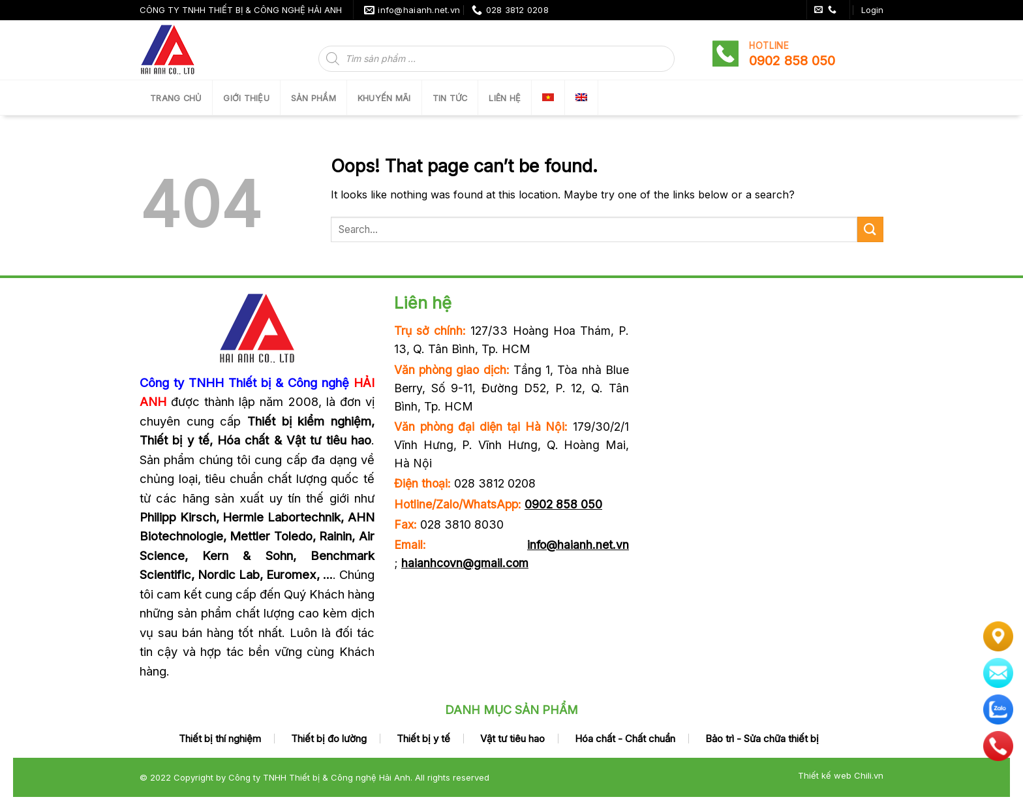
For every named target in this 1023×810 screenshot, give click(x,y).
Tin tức (450, 98)
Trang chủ (176, 98)
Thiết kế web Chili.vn (840, 775)
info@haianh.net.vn (578, 545)
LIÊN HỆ (505, 98)
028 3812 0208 (495, 483)
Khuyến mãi (384, 98)
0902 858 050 (563, 504)
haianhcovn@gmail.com (464, 563)
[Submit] (870, 229)
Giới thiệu (246, 98)
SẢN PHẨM (313, 98)
